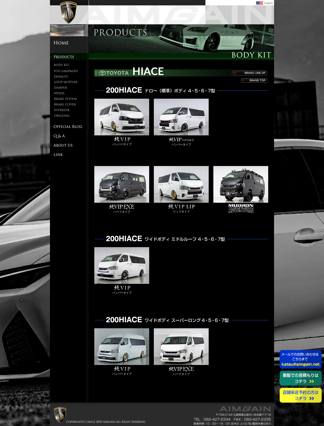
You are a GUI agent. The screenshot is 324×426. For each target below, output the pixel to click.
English (268, 3)
